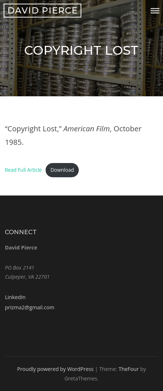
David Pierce (42, 10)
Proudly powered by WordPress (55, 368)
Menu (155, 10)
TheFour (129, 368)
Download (62, 169)
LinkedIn (15, 297)
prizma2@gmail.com (29, 307)
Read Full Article (23, 169)
